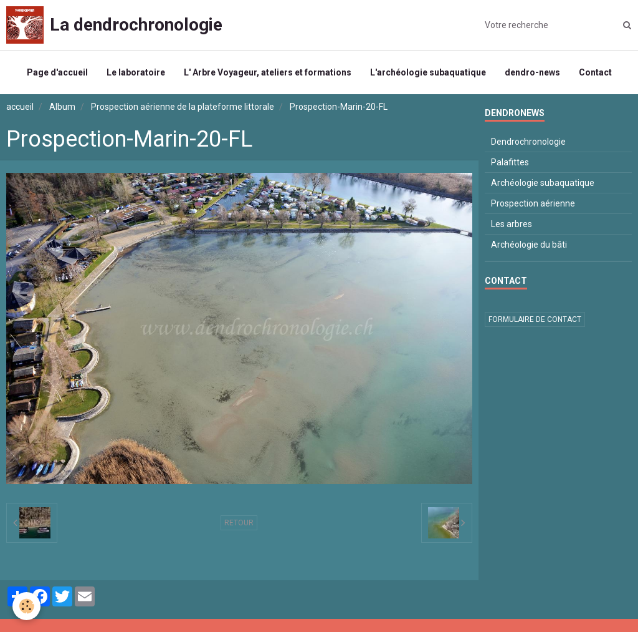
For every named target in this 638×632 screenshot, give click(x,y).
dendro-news (532, 72)
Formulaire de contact (534, 319)
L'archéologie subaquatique (428, 72)
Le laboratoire (136, 72)
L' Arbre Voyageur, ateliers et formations (267, 72)
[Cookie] (26, 606)
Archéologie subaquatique (542, 183)
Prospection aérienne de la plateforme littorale (182, 107)
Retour (239, 522)
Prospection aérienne (533, 203)
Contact (595, 72)
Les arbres (511, 224)
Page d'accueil (57, 72)
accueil (20, 107)
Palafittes (510, 162)
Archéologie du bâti (529, 245)
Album (62, 107)
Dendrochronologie (528, 142)
